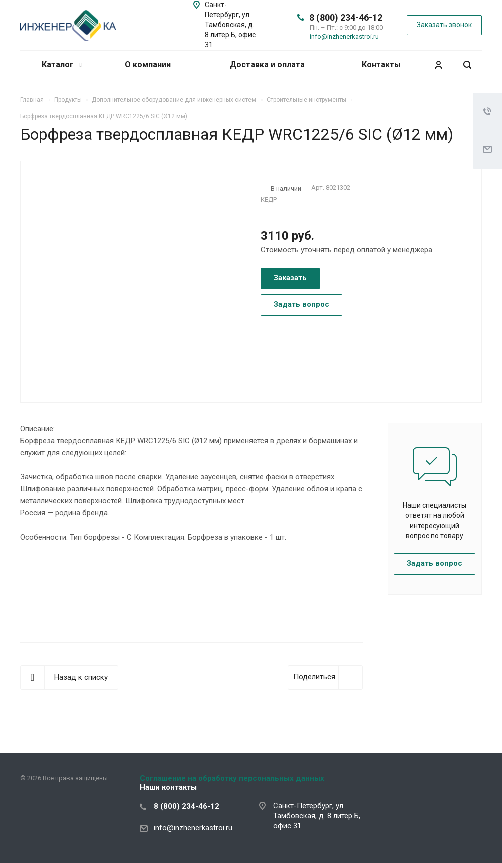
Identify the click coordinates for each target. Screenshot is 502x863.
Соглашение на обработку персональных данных (232, 778)
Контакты (381, 64)
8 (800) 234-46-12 (345, 17)
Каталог (61, 64)
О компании (148, 64)
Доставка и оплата (267, 64)
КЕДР (269, 199)
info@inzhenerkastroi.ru (344, 36)
